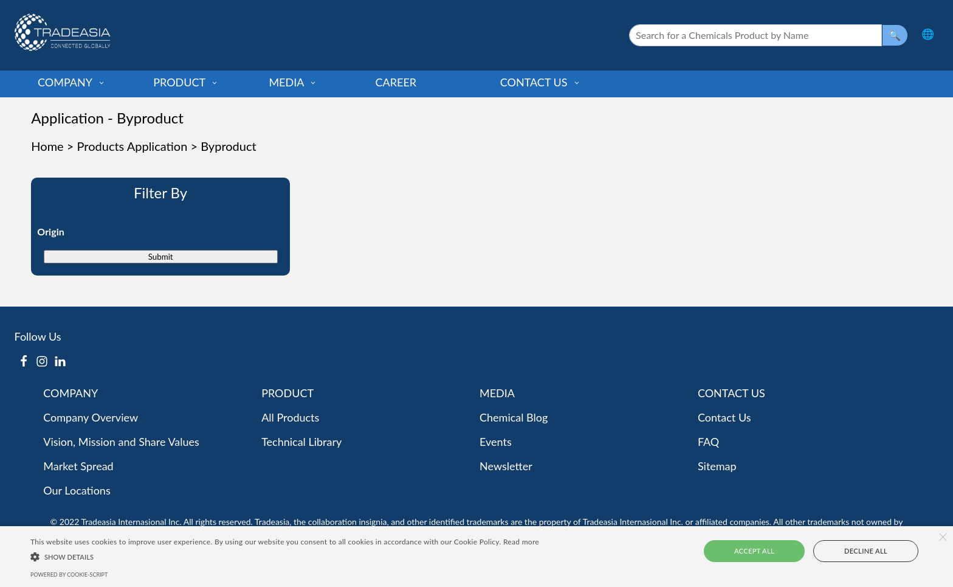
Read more (521, 541)
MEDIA (293, 82)
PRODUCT (185, 82)
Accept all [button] (765, 551)
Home (47, 146)
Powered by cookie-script (69, 574)
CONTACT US (540, 82)
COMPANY (71, 82)
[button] (284, 556)
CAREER (396, 82)
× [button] (942, 536)
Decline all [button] (856, 551)
